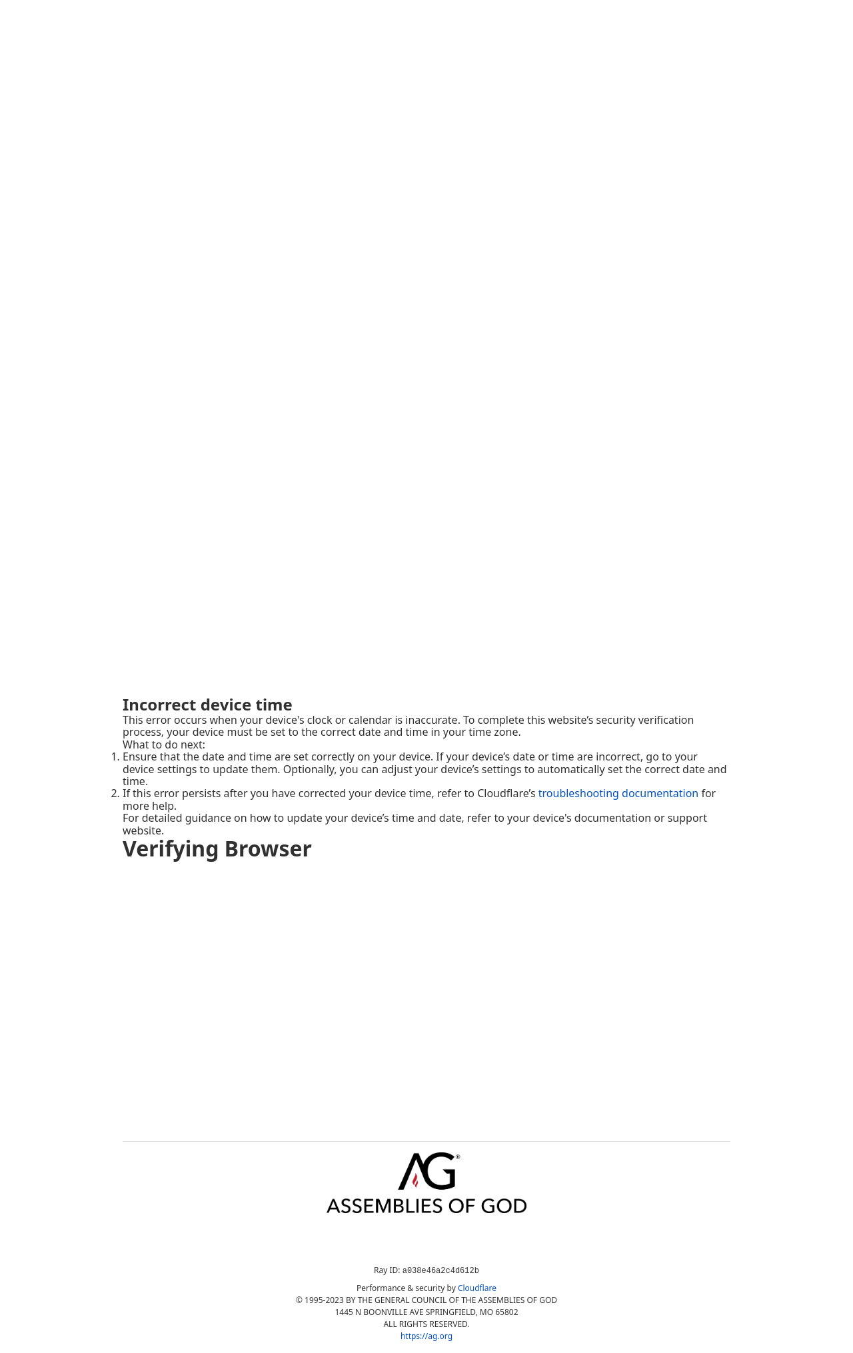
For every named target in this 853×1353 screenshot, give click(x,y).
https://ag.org (426, 1336)
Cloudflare (477, 1288)
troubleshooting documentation (618, 793)
